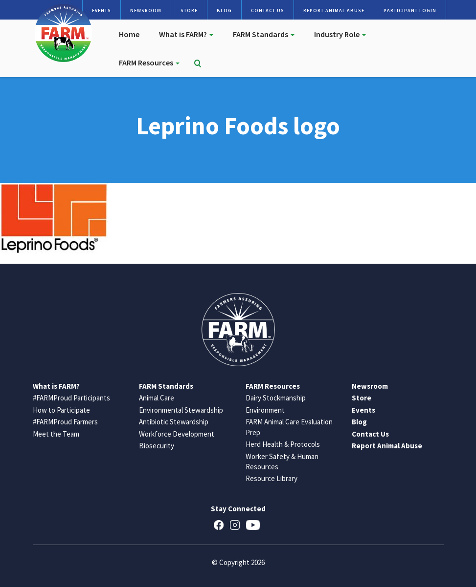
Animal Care (156, 397)
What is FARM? (186, 34)
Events (101, 10)
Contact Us (267, 10)
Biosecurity (156, 445)
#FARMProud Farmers (65, 421)
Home (129, 34)
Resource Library (271, 478)
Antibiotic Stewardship (173, 421)
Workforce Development (176, 434)
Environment (265, 410)
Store (189, 10)
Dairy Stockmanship (276, 397)
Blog (224, 10)
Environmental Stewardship (181, 410)
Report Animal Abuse (333, 10)
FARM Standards (264, 34)
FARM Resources (149, 62)
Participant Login (410, 10)
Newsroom (145, 10)
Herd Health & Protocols (283, 444)
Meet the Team (56, 434)
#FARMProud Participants (71, 397)
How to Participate (61, 410)
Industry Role (340, 34)
